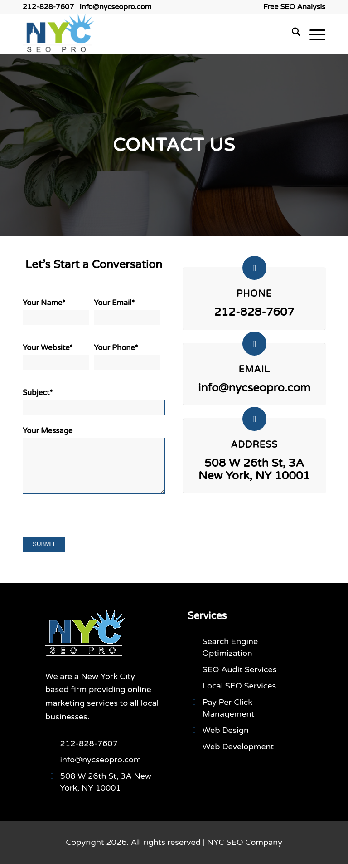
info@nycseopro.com (116, 6)
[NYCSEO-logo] (58, 34)
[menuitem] (292, 7)
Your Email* (127, 311)
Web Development (238, 747)
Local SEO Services (239, 686)
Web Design (226, 730)
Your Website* (56, 356)
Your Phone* (127, 356)
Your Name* (56, 311)
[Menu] (312, 34)
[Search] (291, 34)
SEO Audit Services (240, 669)
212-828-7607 (48, 6)
